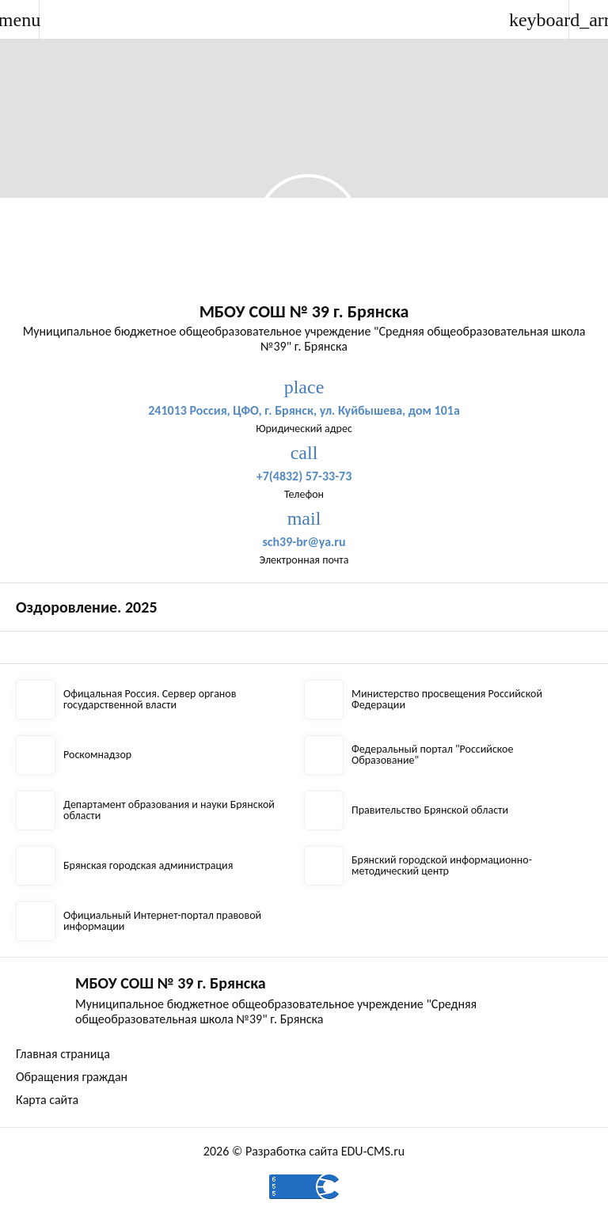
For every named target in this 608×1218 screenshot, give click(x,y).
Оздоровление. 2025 (87, 607)
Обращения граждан (71, 1076)
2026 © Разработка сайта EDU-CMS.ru (304, 1151)
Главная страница (63, 1053)
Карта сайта (47, 1099)
